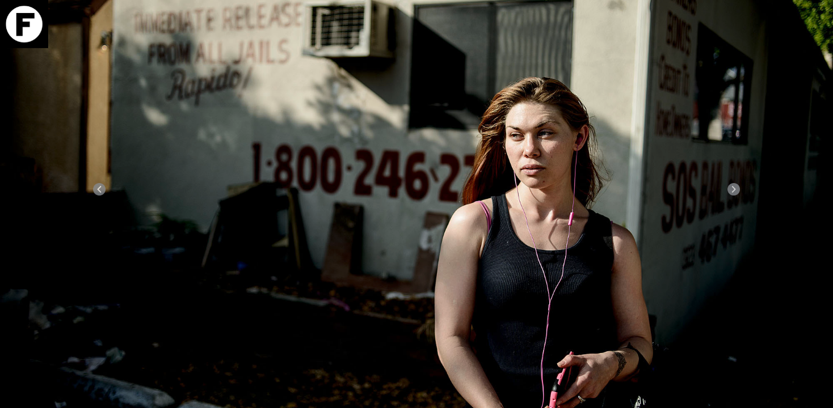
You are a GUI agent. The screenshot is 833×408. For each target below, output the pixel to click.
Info (800, 56)
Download (800, 43)
